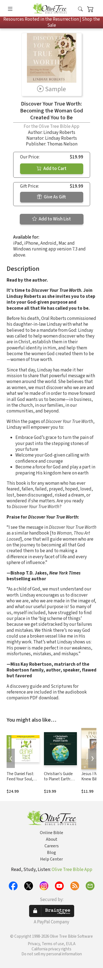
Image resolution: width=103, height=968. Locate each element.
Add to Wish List (51, 219)
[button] (80, 9)
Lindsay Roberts (59, 132)
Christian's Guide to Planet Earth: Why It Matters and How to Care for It (60, 781)
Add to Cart (51, 168)
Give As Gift (51, 197)
